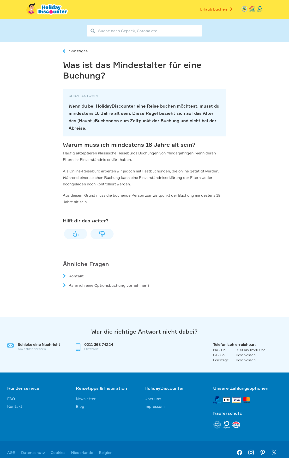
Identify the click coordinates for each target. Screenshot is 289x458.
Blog (80, 406)
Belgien (106, 452)
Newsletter (86, 398)
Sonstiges (78, 51)
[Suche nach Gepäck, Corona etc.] (144, 31)
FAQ (11, 398)
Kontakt (76, 276)
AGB (11, 452)
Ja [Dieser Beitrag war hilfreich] (75, 234)
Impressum (154, 406)
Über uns (152, 398)
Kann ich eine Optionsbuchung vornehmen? (109, 285)
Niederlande (82, 452)
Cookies (58, 452)
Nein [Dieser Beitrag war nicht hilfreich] (102, 234)
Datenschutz (33, 452)
